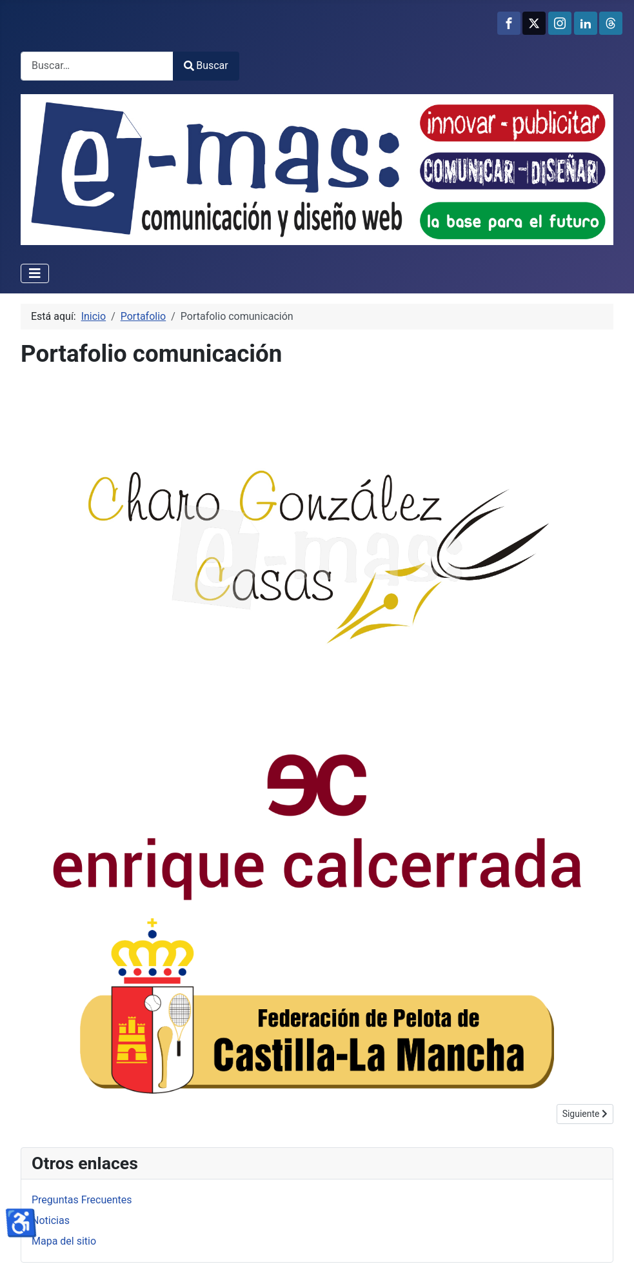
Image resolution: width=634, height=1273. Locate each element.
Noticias (51, 1220)
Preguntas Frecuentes (82, 1200)
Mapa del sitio (64, 1241)
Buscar (206, 65)
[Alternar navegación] (35, 273)
